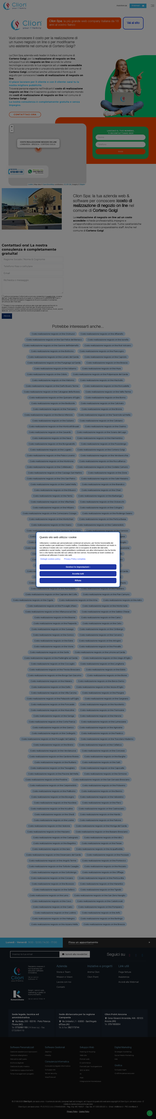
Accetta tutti (78, 573)
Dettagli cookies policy (50, 559)
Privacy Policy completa (75, 559)
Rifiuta (78, 580)
